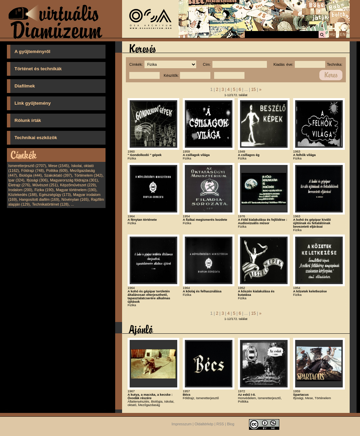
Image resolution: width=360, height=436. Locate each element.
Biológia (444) (30, 175)
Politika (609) (57, 170)
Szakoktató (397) (58, 175)
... (72, 204)
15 (253, 89)
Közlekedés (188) (22, 195)
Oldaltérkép (203, 424)
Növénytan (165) (75, 199)
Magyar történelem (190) (76, 190)
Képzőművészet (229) (78, 185)
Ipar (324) (16, 180)
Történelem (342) (88, 175)
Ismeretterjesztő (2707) (27, 166)
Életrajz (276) (19, 185)
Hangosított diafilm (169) (39, 199)
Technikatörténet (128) (50, 204)
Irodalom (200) (20, 190)
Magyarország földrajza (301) (74, 180)
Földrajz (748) (32, 170)
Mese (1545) (58, 166)
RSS (220, 424)
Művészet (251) (45, 185)
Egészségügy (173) (55, 195)
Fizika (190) (44, 190)
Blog (230, 424)
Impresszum (182, 424)
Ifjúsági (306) (37, 180)
